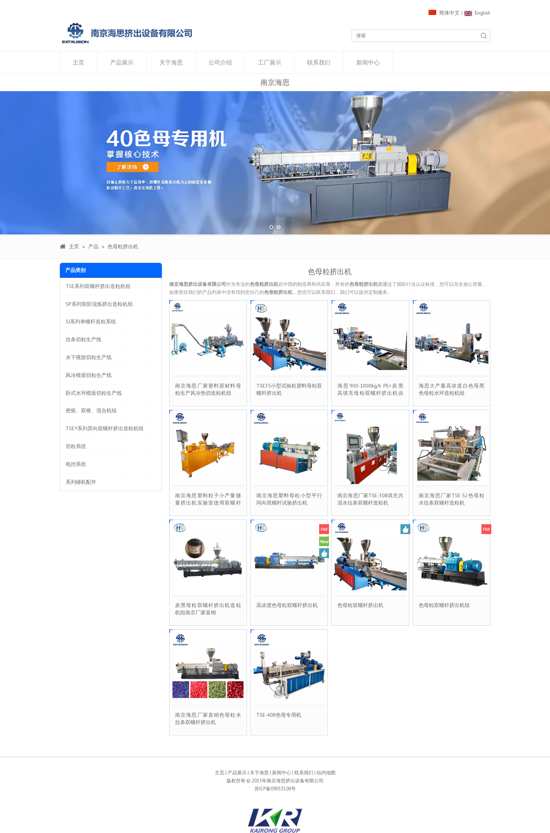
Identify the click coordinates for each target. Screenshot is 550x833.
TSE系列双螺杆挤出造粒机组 (98, 286)
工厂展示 (269, 62)
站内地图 (326, 773)
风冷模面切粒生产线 (89, 374)
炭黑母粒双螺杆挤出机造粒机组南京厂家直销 (208, 609)
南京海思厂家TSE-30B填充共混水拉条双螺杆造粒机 (370, 499)
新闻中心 (368, 62)
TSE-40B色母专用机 (278, 715)
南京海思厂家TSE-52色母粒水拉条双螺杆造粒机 (452, 499)
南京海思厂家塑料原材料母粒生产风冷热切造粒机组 (208, 389)
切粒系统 (76, 446)
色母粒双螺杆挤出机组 (444, 605)
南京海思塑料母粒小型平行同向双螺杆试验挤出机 (289, 499)
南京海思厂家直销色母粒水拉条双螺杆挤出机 (208, 718)
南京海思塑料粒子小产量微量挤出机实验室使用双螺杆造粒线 (208, 499)
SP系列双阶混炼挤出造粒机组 (99, 303)
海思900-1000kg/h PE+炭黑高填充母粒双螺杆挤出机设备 (370, 389)
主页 (78, 62)
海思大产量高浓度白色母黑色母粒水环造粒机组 (452, 389)
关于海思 (171, 62)
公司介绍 (220, 62)
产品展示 (121, 62)
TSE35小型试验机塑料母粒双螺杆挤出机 (289, 389)
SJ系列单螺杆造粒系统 (91, 321)
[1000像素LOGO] (127, 33)
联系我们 (318, 62)
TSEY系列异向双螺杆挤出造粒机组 (105, 428)
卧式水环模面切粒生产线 (94, 392)
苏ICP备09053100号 (275, 789)
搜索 (483, 36)
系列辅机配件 (81, 481)
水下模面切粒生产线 (89, 357)
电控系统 (76, 463)
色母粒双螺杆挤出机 (360, 605)
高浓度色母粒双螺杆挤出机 (287, 605)
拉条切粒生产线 (83, 339)
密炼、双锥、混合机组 (91, 410)
